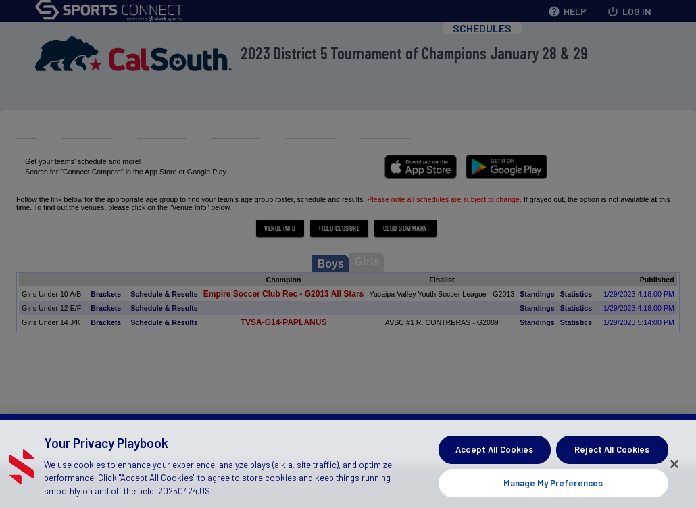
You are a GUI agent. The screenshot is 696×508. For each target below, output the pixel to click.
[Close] (674, 468)
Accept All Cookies (494, 453)
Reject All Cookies (611, 453)
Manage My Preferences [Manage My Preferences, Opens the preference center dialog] (553, 487)
